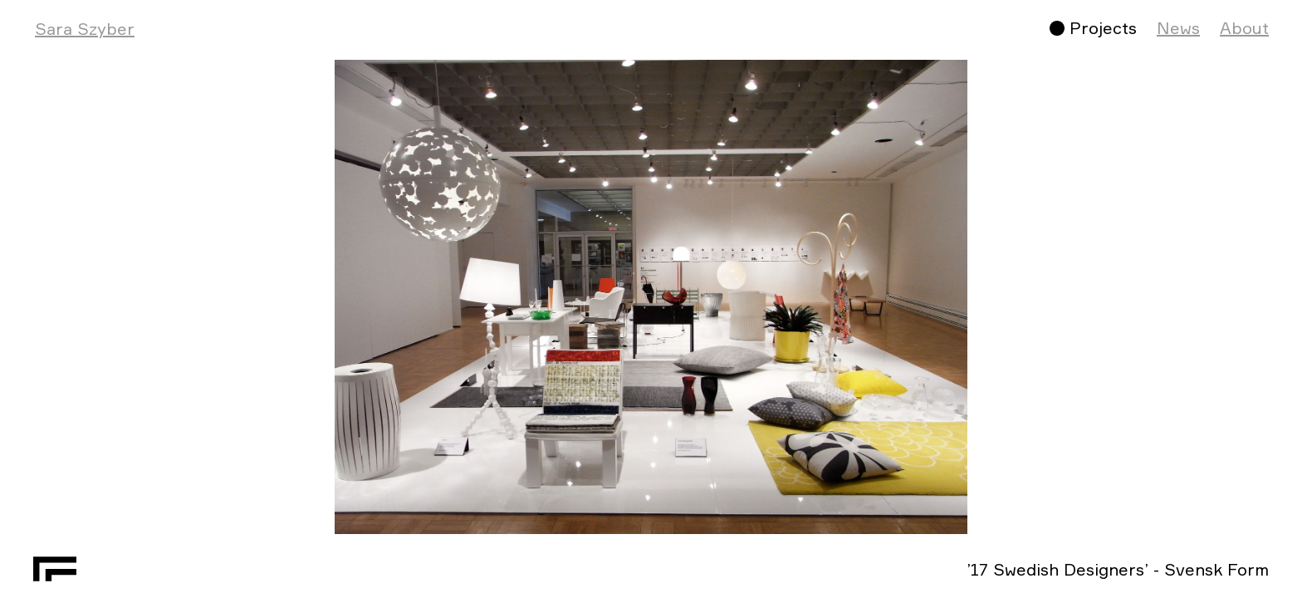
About (1244, 27)
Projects (1103, 27)
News (1178, 27)
